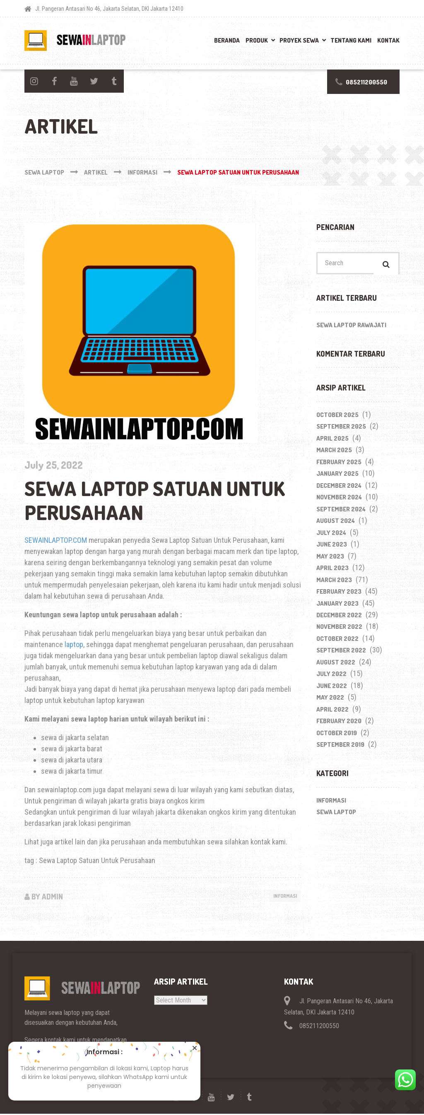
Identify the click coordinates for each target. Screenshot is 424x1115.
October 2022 (337, 641)
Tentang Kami (350, 40)
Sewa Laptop (336, 814)
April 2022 (332, 711)
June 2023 (331, 547)
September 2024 (341, 511)
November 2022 (339, 629)
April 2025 (332, 440)
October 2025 (337, 417)
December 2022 (339, 617)
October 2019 (336, 735)
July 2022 (331, 676)
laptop (74, 644)
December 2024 (338, 488)
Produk (257, 40)
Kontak (388, 40)
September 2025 (341, 429)
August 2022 (335, 665)
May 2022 (330, 700)
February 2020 (338, 723)
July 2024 (331, 535)
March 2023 (334, 582)
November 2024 (339, 500)
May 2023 (330, 558)
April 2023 (332, 570)
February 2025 (338, 464)
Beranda (227, 40)
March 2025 (334, 452)
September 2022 (341, 653)
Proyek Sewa (299, 40)
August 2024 (335, 523)
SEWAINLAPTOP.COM (55, 540)
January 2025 (337, 476)
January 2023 (337, 605)
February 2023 (338, 594)
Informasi (282, 896)
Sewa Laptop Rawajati (351, 327)
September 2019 (340, 747)
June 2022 (331, 688)
